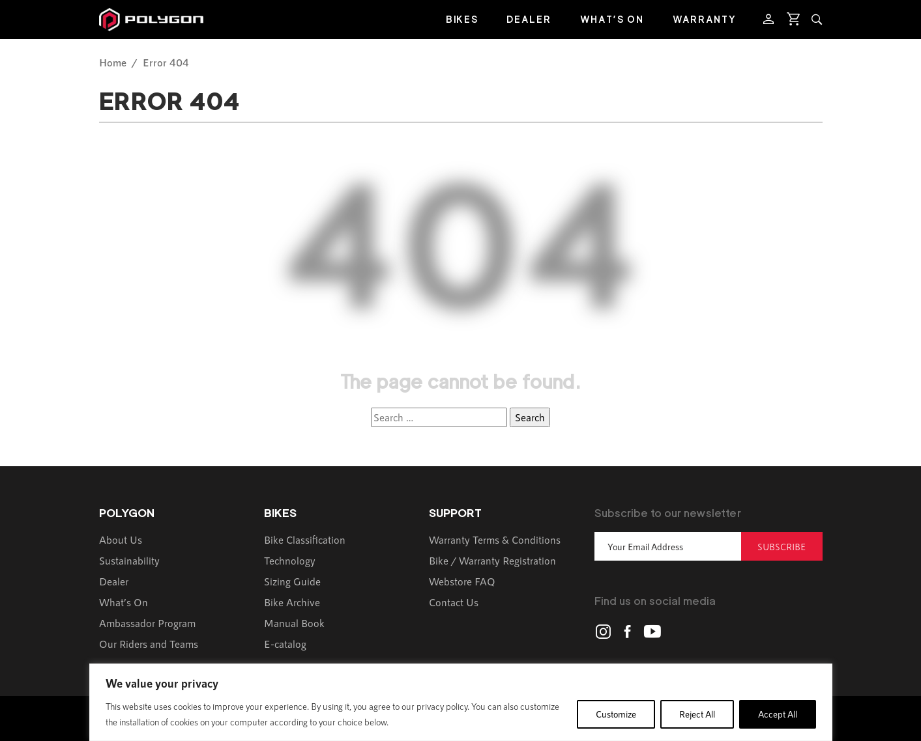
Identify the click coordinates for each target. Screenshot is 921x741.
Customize (616, 714)
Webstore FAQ (462, 581)
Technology (289, 560)
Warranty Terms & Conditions (495, 539)
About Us (120, 539)
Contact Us (453, 602)
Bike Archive (292, 602)
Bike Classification (304, 539)
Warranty (705, 19)
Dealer (528, 19)
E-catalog (285, 643)
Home (112, 62)
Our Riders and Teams (148, 643)
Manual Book (294, 623)
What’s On (612, 19)
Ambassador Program (147, 623)
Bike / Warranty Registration (492, 560)
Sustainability (129, 560)
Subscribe (781, 546)
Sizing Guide (292, 581)
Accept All (777, 714)
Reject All (697, 714)
